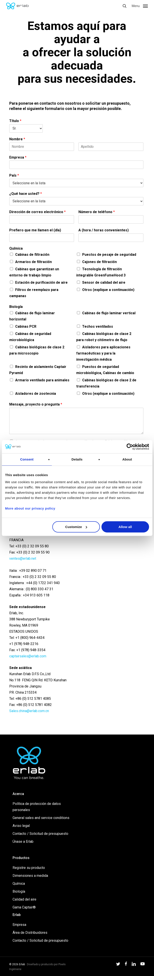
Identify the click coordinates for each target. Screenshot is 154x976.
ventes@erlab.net (22, 558)
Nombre (17, 139)
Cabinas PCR (25, 326)
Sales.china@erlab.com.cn (29, 711)
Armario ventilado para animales (42, 380)
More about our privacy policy (30, 508)
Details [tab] (77, 459)
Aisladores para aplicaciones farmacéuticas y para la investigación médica (103, 353)
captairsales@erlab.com (27, 656)
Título (15, 121)
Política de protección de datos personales (37, 807)
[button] (140, 5)
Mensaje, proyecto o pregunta (35, 404)
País (14, 175)
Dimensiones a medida (30, 876)
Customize (76, 527)
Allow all (125, 527)
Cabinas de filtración (32, 254)
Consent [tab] (26, 459)
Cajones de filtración (99, 262)
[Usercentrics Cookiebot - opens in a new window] (129, 446)
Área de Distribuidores (30, 932)
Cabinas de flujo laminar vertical (108, 313)
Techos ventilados (97, 326)
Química (16, 248)
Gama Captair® (24, 907)
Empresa (17, 157)
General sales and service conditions (41, 818)
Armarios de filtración (33, 262)
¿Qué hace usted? (25, 194)
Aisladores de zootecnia (35, 393)
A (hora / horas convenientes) (103, 230)
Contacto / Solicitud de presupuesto (40, 834)
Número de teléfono (96, 212)
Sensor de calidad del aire (103, 282)
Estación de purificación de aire (41, 282)
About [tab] (127, 459)
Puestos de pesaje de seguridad (109, 254)
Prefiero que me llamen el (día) (35, 230)
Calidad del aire (24, 899)
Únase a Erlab (23, 841)
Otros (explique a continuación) (108, 290)
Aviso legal (21, 826)
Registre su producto (29, 868)
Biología (16, 307)
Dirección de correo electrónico (37, 212)
